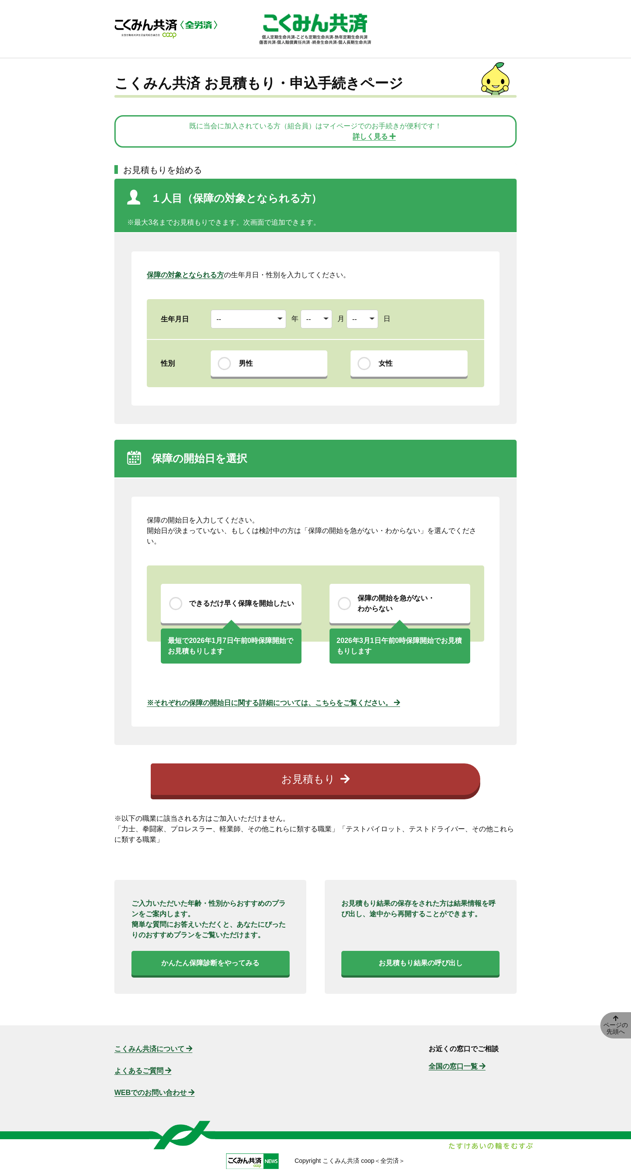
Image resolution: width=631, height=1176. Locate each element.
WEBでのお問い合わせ (154, 1092)
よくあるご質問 (142, 1070)
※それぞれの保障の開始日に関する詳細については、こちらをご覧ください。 (273, 702)
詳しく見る (374, 136)
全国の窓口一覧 (457, 1066)
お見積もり (315, 779)
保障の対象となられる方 (185, 275)
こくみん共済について (153, 1048)
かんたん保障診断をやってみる (210, 963)
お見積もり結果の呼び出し (421, 963)
